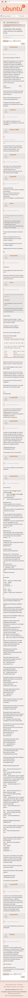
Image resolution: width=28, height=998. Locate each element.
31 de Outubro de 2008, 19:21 (12, 116)
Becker (12, 934)
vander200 (13, 397)
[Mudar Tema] (9, 1)
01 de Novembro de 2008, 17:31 (12, 183)
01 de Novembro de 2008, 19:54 (12, 262)
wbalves (13, 110)
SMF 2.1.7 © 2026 (9, 995)
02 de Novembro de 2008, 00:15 (12, 428)
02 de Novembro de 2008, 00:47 (13, 483)
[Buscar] (18, 16)
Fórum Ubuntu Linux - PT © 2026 (14, 984)
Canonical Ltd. (16, 993)
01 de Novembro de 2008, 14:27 (12, 161)
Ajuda (5, 986)
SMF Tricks (20, 989)
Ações (23, 43)
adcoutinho (14, 47)
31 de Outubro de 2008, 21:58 (9, 139)
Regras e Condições (11, 986)
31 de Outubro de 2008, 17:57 (11, 54)
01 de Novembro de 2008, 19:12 (12, 210)
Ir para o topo (6, 974)
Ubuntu (10, 993)
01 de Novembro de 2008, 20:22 (12, 289)
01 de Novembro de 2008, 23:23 (12, 404)
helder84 (13, 155)
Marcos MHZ (14, 129)
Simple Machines (18, 995)
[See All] (4, 22)
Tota (11, 203)
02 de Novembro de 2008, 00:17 (13, 463)
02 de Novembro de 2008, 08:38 (13, 891)
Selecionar (9, 337)
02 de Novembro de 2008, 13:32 (13, 941)
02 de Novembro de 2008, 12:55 (13, 921)
